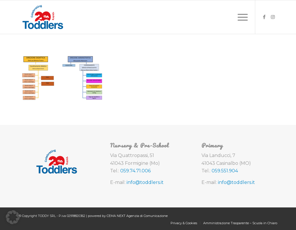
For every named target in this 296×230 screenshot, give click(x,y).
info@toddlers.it (145, 182)
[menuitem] (241, 17)
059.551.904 (225, 171)
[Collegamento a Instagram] (273, 16)
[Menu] (241, 17)
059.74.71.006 (135, 171)
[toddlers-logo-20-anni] (43, 17)
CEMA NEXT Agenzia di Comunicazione (137, 216)
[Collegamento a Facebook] (264, 16)
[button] (12, 217)
